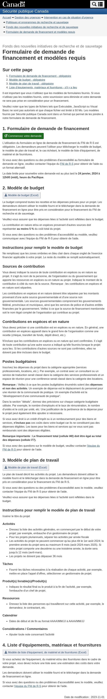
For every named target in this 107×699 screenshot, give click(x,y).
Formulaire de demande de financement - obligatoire (40, 76)
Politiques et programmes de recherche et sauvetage (37, 22)
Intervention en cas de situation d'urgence (68, 17)
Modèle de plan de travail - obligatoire (31, 83)
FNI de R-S (67, 163)
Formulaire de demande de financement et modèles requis (40, 32)
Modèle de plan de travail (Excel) (26, 467)
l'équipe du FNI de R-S (27, 686)
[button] (97, 4)
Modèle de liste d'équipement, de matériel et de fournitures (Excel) (45, 652)
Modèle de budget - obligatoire (27, 79)
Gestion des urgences (28, 17)
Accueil (6, 17)
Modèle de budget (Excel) (21, 195)
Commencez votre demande (23, 136)
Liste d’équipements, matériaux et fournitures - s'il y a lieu (43, 87)
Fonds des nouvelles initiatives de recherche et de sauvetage (42, 27)
